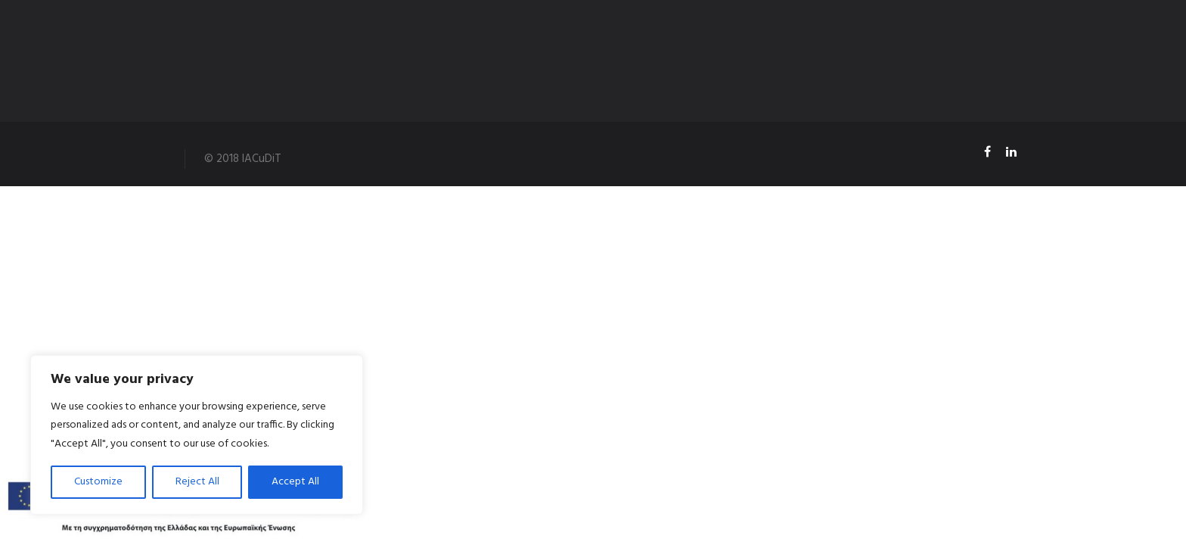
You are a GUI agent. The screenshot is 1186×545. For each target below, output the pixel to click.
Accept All (295, 481)
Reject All (197, 481)
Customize (98, 481)
